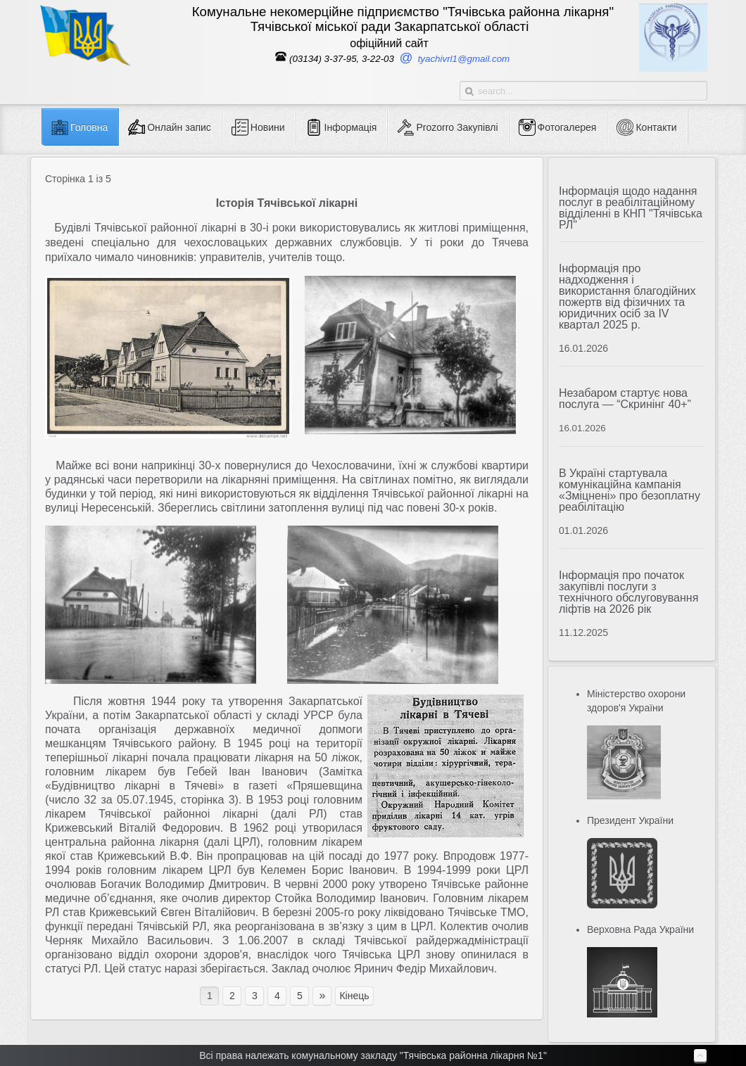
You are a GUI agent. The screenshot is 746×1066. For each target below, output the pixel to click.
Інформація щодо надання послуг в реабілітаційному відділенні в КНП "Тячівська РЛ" (630, 208)
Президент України (630, 820)
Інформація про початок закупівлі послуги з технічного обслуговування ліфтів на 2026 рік (628, 592)
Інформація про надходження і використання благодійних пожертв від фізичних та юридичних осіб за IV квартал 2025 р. (627, 296)
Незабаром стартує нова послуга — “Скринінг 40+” (625, 398)
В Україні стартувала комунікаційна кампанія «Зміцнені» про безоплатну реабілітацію (629, 490)
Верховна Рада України (640, 929)
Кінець (354, 995)
